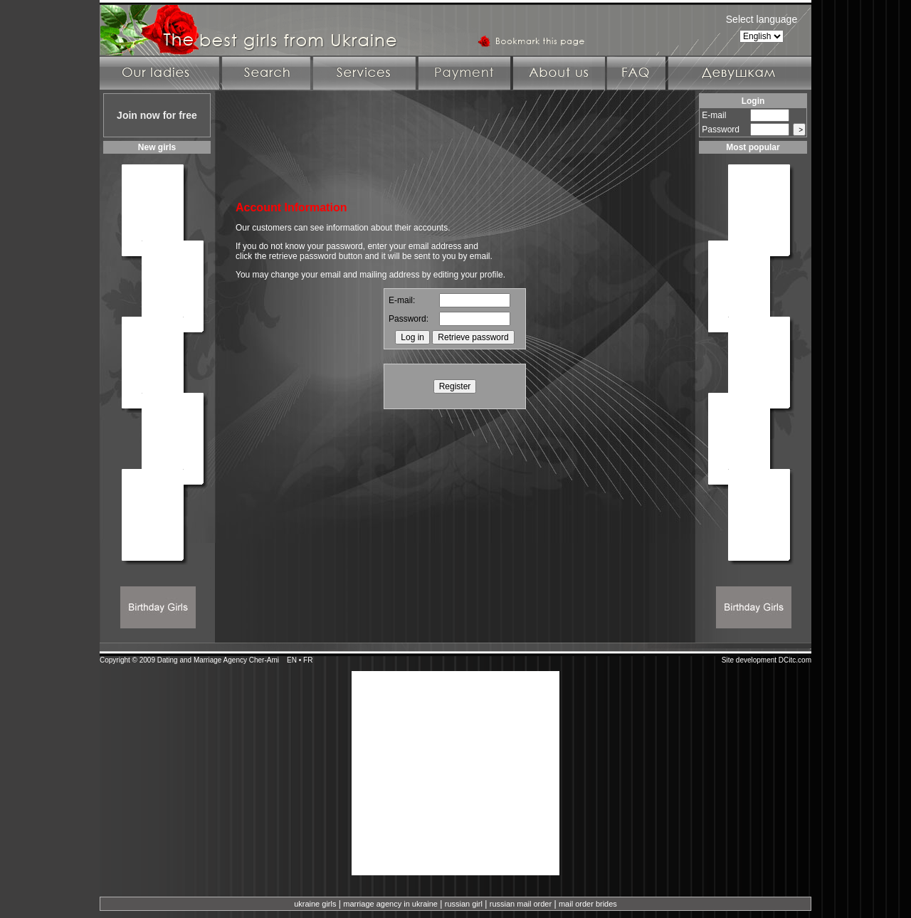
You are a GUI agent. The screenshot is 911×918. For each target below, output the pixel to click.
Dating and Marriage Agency (202, 660)
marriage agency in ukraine (390, 903)
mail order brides (588, 903)
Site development (749, 660)
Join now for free (157, 115)
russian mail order (521, 903)
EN (292, 660)
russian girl (464, 903)
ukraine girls (315, 903)
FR (307, 660)
